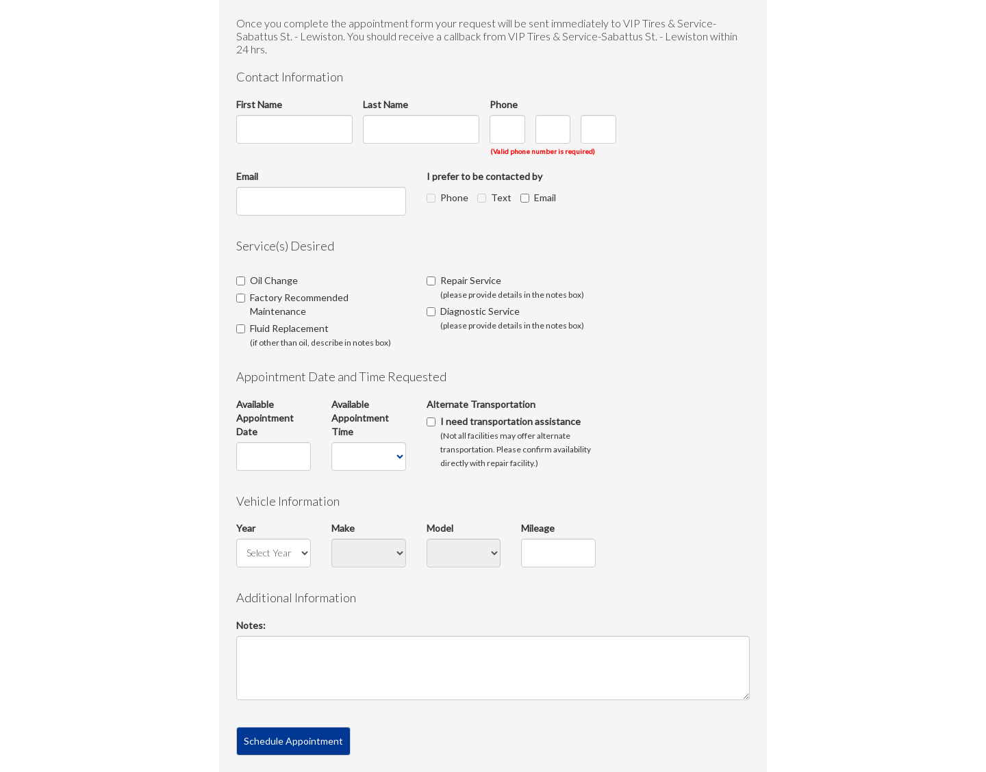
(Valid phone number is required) (542, 151)
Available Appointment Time (360, 417)
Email (247, 176)
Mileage (538, 528)
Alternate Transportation (481, 404)
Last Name (385, 104)
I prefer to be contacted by (484, 176)
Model (440, 528)
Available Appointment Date (265, 417)
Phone (504, 104)
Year (245, 528)
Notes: (251, 625)
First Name (259, 104)
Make (343, 528)
